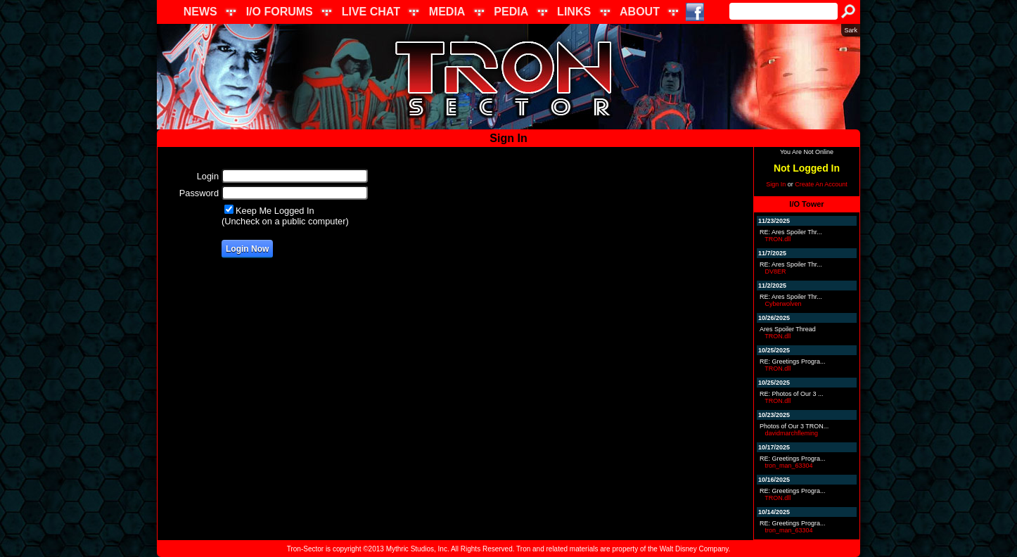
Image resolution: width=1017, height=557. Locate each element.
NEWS (200, 12)
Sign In (776, 184)
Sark (850, 30)
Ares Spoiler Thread (788, 329)
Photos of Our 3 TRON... (794, 426)
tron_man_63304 (789, 465)
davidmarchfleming (792, 433)
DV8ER (775, 271)
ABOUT (640, 12)
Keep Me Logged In (275, 210)
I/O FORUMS (279, 12)
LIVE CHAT (371, 12)
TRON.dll (778, 239)
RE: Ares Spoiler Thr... (791, 232)
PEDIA (511, 12)
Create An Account (821, 184)
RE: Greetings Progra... (793, 361)
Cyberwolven (783, 303)
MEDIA (447, 12)
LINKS (574, 12)
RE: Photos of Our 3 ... (792, 393)
